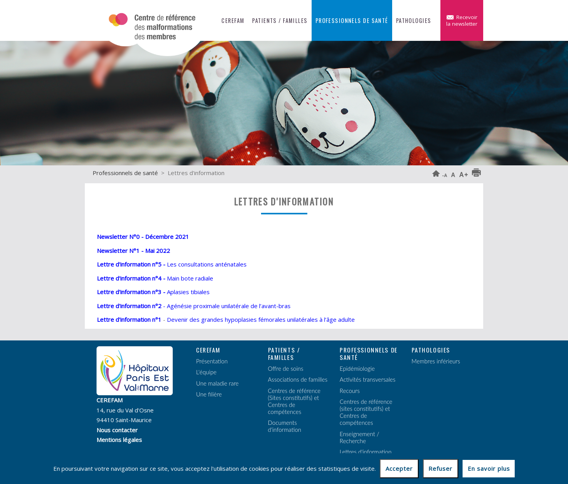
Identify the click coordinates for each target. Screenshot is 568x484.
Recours (350, 390)
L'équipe (206, 371)
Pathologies (413, 20)
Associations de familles (298, 379)
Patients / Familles (279, 20)
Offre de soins (285, 368)
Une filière (209, 394)
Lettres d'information (365, 451)
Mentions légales (119, 440)
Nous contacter (117, 430)
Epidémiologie (357, 368)
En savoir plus (489, 468)
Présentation (212, 361)
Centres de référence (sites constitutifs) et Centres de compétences (366, 412)
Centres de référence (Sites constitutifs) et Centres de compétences (294, 401)
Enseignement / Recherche (359, 437)
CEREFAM (232, 20)
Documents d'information (285, 426)
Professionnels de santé (352, 20)
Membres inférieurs (436, 361)
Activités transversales (367, 379)
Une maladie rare (217, 383)
